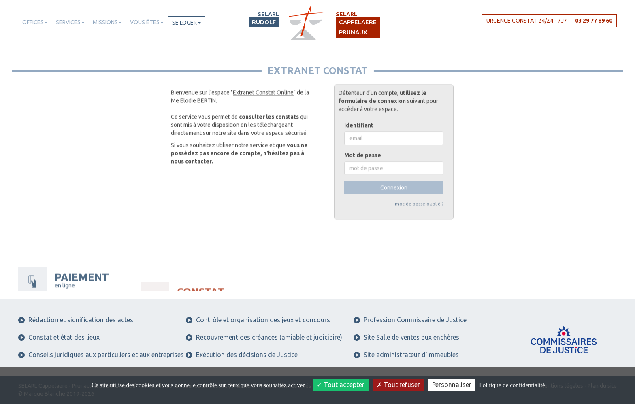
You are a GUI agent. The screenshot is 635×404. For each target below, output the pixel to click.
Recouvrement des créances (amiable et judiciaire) (264, 337)
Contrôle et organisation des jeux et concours (258, 319)
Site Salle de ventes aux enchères (406, 337)
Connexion (393, 172)
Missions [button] (107, 22)
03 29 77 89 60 (593, 20)
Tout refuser (398, 384)
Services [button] (70, 22)
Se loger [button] (186, 22)
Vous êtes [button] (147, 22)
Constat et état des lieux (59, 337)
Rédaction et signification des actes (75, 319)
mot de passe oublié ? (419, 188)
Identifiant (358, 109)
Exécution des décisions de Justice (242, 354)
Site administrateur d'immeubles (406, 354)
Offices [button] (35, 22)
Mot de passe (362, 139)
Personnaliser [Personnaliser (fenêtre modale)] (451, 384)
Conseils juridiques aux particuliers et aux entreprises (101, 354)
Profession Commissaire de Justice (410, 319)
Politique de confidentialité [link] (512, 385)
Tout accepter (340, 384)
